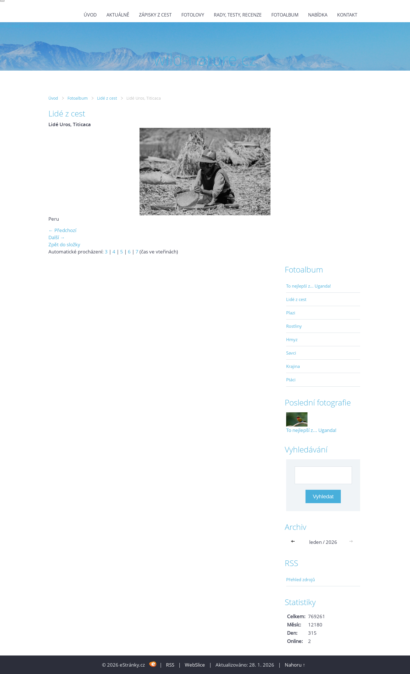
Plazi (290, 313)
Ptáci (291, 379)
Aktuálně (117, 15)
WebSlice (195, 664)
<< (294, 542)
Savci (291, 353)
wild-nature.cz (16, 25)
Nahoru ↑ (295, 664)
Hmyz (292, 339)
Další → (56, 237)
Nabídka (317, 15)
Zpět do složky (64, 244)
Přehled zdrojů (300, 579)
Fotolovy (192, 15)
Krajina (293, 366)
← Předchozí (62, 230)
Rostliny (294, 326)
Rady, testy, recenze (238, 15)
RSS (170, 664)
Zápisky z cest (155, 15)
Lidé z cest (107, 98)
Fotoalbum (284, 15)
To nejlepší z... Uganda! (308, 286)
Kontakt (347, 15)
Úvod (90, 15)
